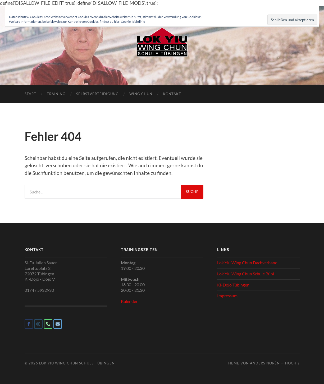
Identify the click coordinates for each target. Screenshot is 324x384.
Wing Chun (140, 94)
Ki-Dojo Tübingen (233, 284)
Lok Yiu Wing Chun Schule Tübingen (77, 363)
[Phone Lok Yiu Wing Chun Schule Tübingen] (48, 324)
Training (56, 94)
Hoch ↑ (292, 363)
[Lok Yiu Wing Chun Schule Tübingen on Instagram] (38, 324)
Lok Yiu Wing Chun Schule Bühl (245, 273)
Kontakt (172, 94)
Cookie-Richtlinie (133, 22)
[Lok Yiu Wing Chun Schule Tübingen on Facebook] (29, 324)
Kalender (129, 301)
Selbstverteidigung (97, 94)
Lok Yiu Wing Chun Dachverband (247, 262)
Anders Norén (265, 363)
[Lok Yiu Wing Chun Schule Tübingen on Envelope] (57, 324)
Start (30, 94)
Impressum (227, 295)
